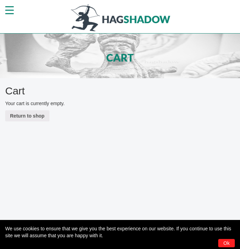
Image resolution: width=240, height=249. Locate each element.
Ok (226, 243)
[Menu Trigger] (9, 9)
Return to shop (27, 116)
